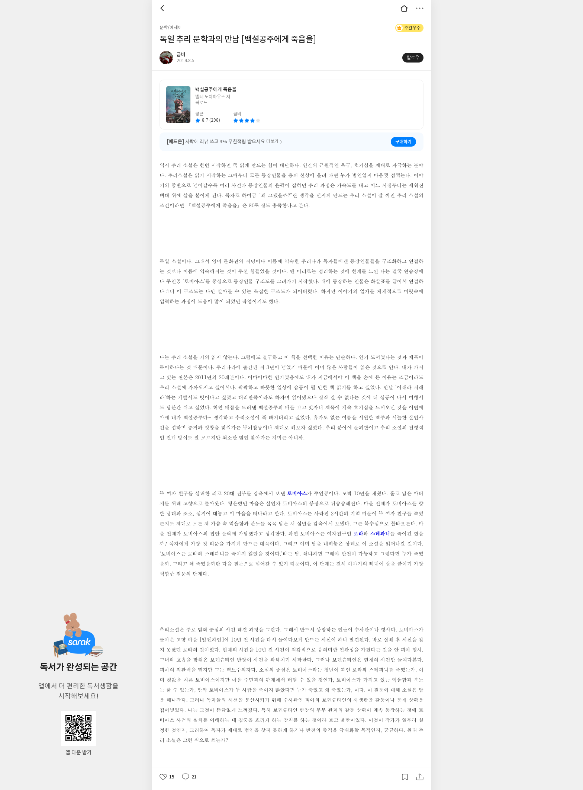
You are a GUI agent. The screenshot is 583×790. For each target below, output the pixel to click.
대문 (404, 8)
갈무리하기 (405, 777)
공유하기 (419, 777)
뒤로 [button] (163, 8)
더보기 (419, 8)
